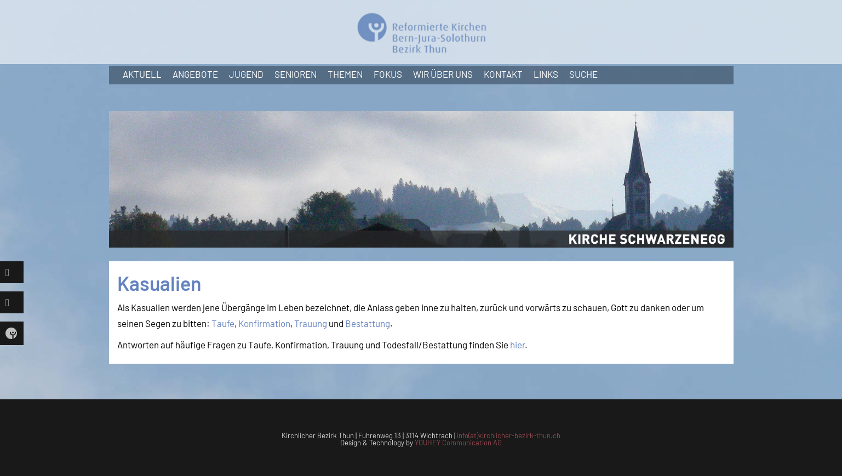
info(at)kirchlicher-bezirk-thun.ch (508, 435)
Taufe (222, 323)
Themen (345, 73)
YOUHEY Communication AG (458, 442)
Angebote (195, 73)
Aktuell (142, 73)
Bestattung (367, 323)
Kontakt (503, 73)
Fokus (388, 73)
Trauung (310, 323)
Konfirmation (264, 323)
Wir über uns (443, 73)
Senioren (295, 73)
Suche (583, 73)
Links (546, 73)
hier (517, 344)
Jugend (246, 73)
